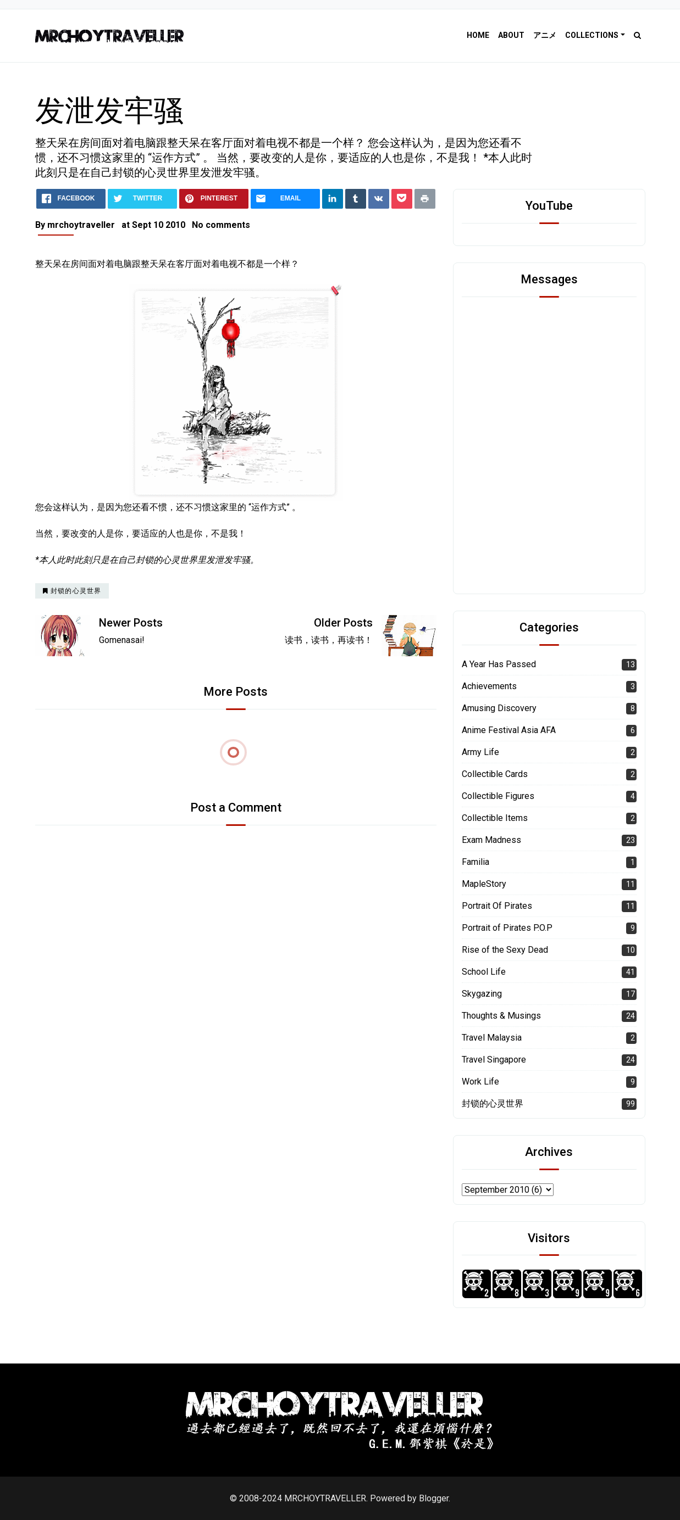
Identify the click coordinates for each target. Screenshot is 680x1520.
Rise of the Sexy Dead (505, 950)
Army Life (480, 752)
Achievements (489, 686)
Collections (591, 35)
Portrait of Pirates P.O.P (507, 928)
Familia (475, 862)
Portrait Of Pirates (497, 906)
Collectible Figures (498, 796)
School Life (484, 971)
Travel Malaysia (492, 1037)
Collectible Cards (495, 774)
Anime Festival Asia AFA (509, 730)
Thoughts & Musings (501, 1015)
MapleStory (484, 884)
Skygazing (482, 993)
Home (478, 35)
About (511, 35)
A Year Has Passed (499, 664)
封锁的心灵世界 (492, 1103)
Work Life (480, 1081)
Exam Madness (491, 840)
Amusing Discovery (499, 708)
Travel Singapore (494, 1059)
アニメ (544, 35)
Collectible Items (495, 818)
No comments (221, 225)
